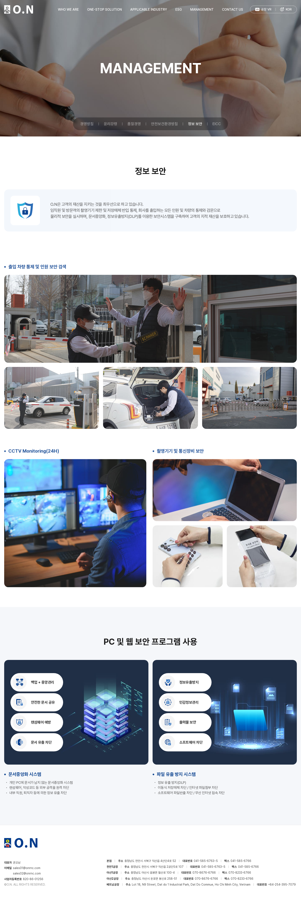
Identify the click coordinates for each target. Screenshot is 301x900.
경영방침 (87, 124)
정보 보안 (195, 124)
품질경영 (134, 124)
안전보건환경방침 (164, 124)
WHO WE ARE (68, 10)
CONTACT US (232, 10)
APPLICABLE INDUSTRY (148, 10)
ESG (178, 10)
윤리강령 (110, 124)
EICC (217, 124)
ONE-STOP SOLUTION (104, 10)
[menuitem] (286, 9)
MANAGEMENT (202, 10)
